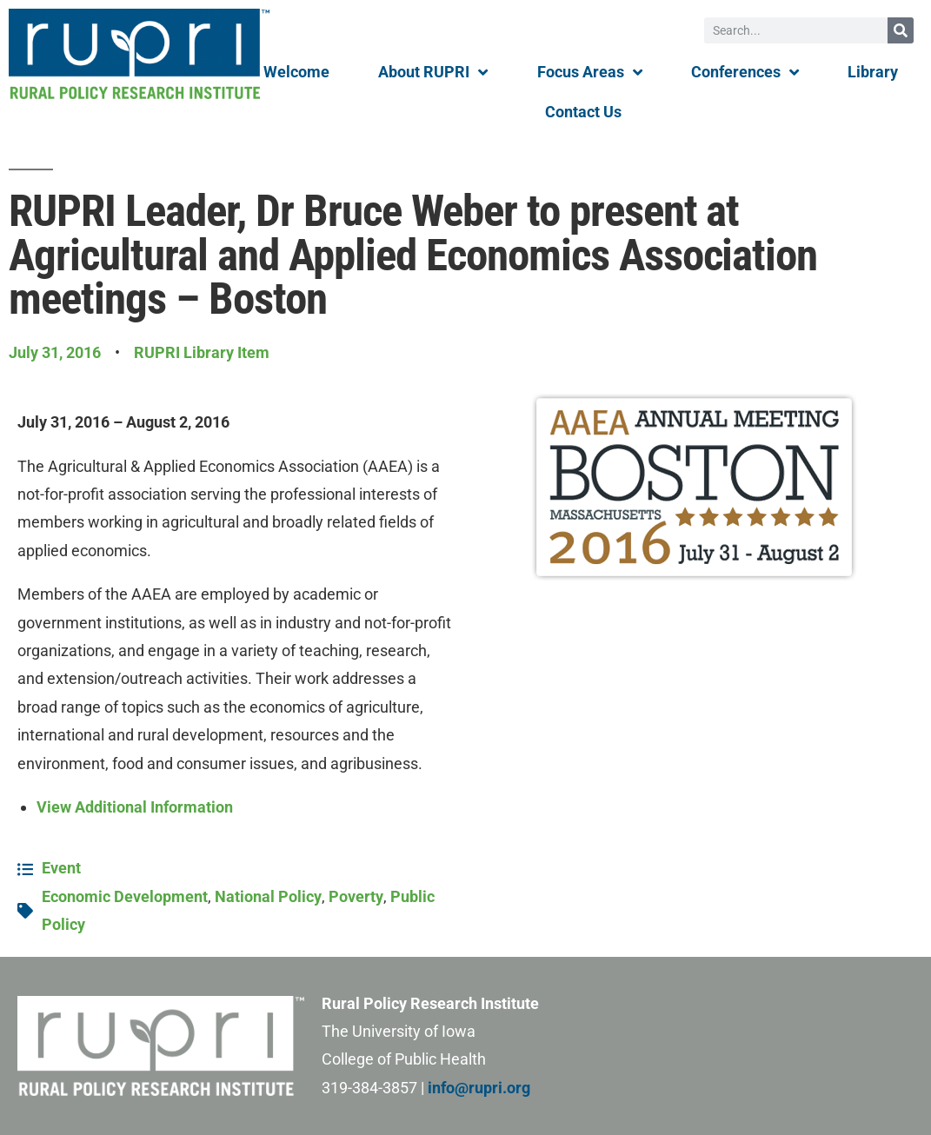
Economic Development (125, 896)
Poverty (356, 896)
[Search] (901, 30)
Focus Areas (589, 72)
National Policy (268, 896)
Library (873, 72)
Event (61, 868)
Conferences (745, 72)
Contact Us (583, 112)
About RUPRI (433, 72)
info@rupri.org (479, 1088)
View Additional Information (135, 807)
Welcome (296, 72)
